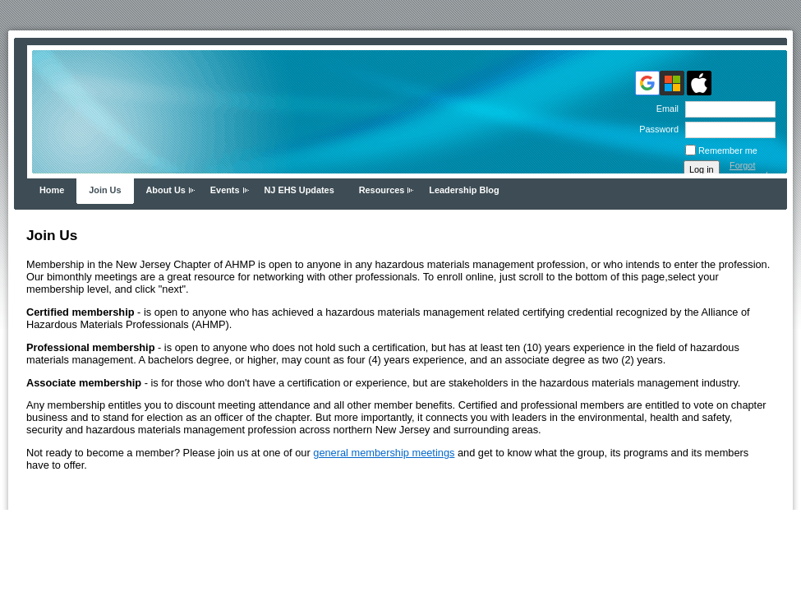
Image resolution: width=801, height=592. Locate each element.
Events (225, 190)
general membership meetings (383, 452)
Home (51, 190)
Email (665, 108)
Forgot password (749, 170)
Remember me (727, 150)
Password (656, 129)
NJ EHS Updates (299, 190)
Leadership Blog (464, 190)
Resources (382, 190)
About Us (166, 190)
